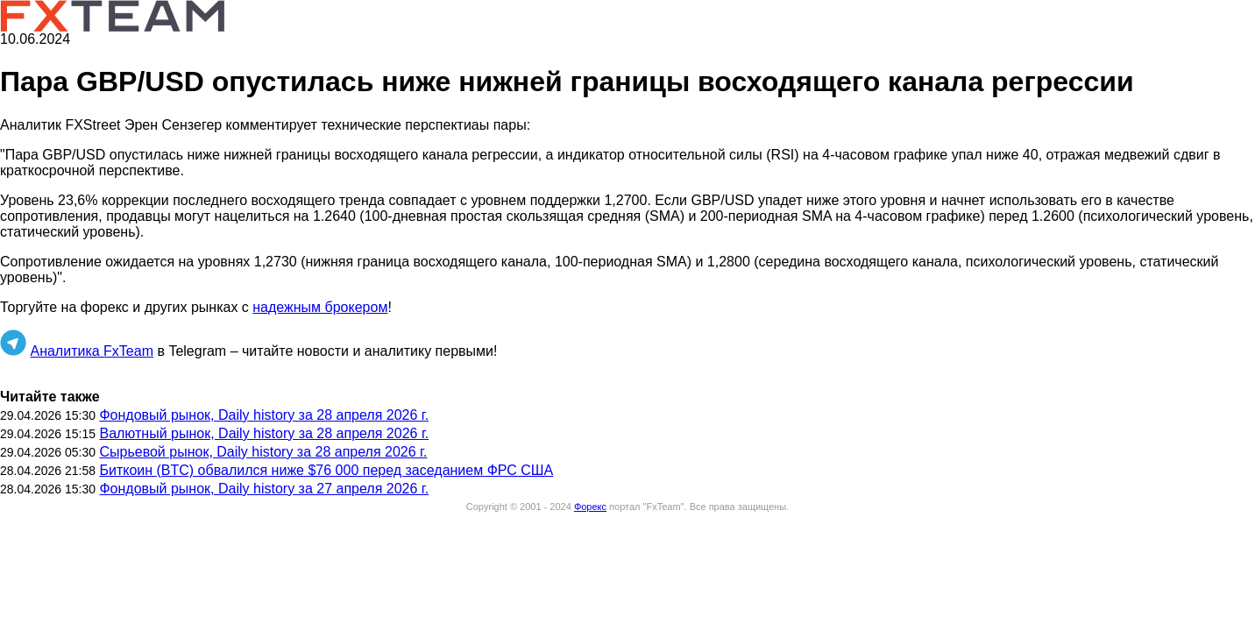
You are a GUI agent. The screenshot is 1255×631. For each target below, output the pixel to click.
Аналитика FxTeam (91, 351)
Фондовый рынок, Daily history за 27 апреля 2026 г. (264, 488)
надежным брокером (319, 307)
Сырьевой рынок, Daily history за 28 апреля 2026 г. (263, 451)
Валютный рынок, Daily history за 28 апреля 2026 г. (264, 433)
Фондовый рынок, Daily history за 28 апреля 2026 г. (264, 415)
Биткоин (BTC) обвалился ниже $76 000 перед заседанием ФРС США (326, 470)
